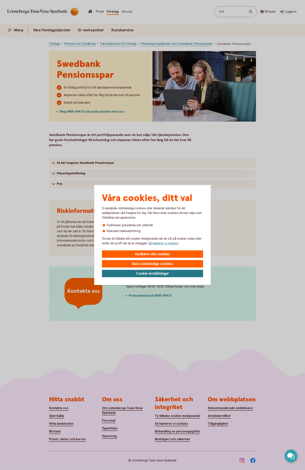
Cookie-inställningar (152, 273)
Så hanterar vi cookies (163, 243)
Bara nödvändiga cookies (152, 263)
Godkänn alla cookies (152, 254)
